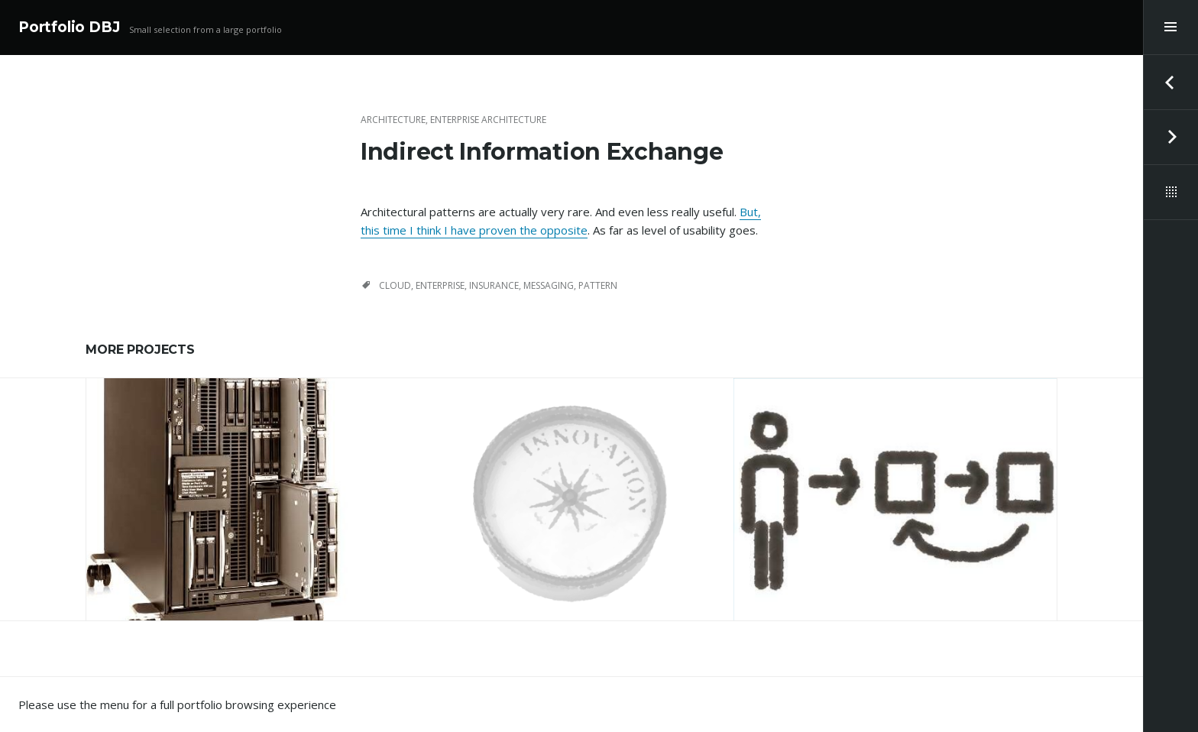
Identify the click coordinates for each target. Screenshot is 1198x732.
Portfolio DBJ (69, 27)
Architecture (393, 119)
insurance (494, 285)
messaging (548, 285)
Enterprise (440, 285)
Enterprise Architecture (488, 119)
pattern (597, 285)
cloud (395, 285)
